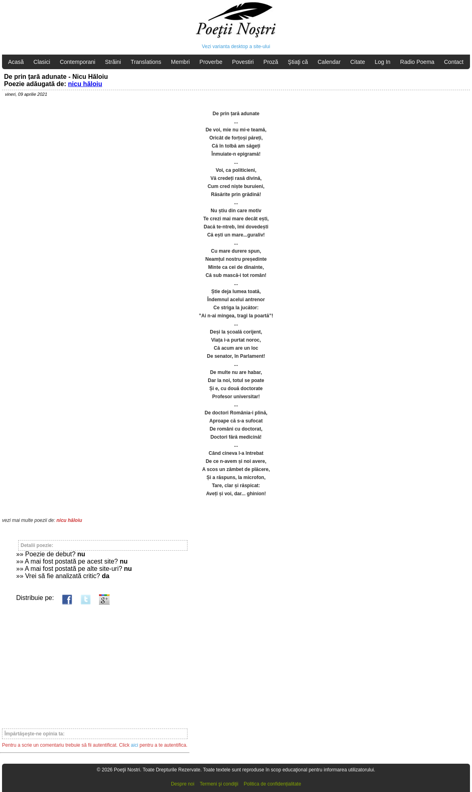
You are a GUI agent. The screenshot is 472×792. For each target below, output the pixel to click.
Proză (270, 62)
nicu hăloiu (85, 83)
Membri (180, 62)
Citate (357, 62)
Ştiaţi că (298, 62)
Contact (454, 62)
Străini (113, 62)
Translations (146, 62)
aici (134, 745)
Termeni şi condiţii (219, 784)
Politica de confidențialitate (272, 784)
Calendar (329, 62)
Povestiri (243, 62)
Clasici (42, 62)
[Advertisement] (95, 663)
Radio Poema (417, 62)
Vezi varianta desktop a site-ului (236, 46)
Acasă (16, 62)
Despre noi (182, 784)
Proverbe (211, 62)
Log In (382, 62)
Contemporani (77, 62)
